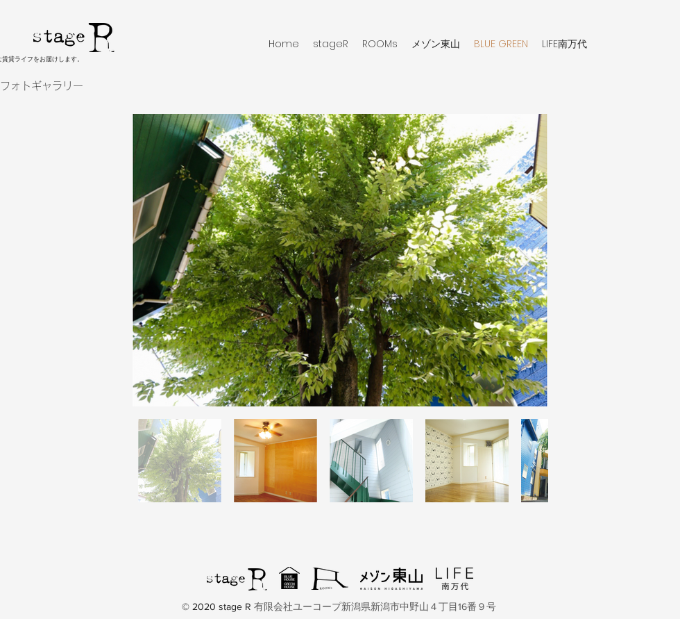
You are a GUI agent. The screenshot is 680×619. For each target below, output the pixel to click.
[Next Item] (524, 260)
